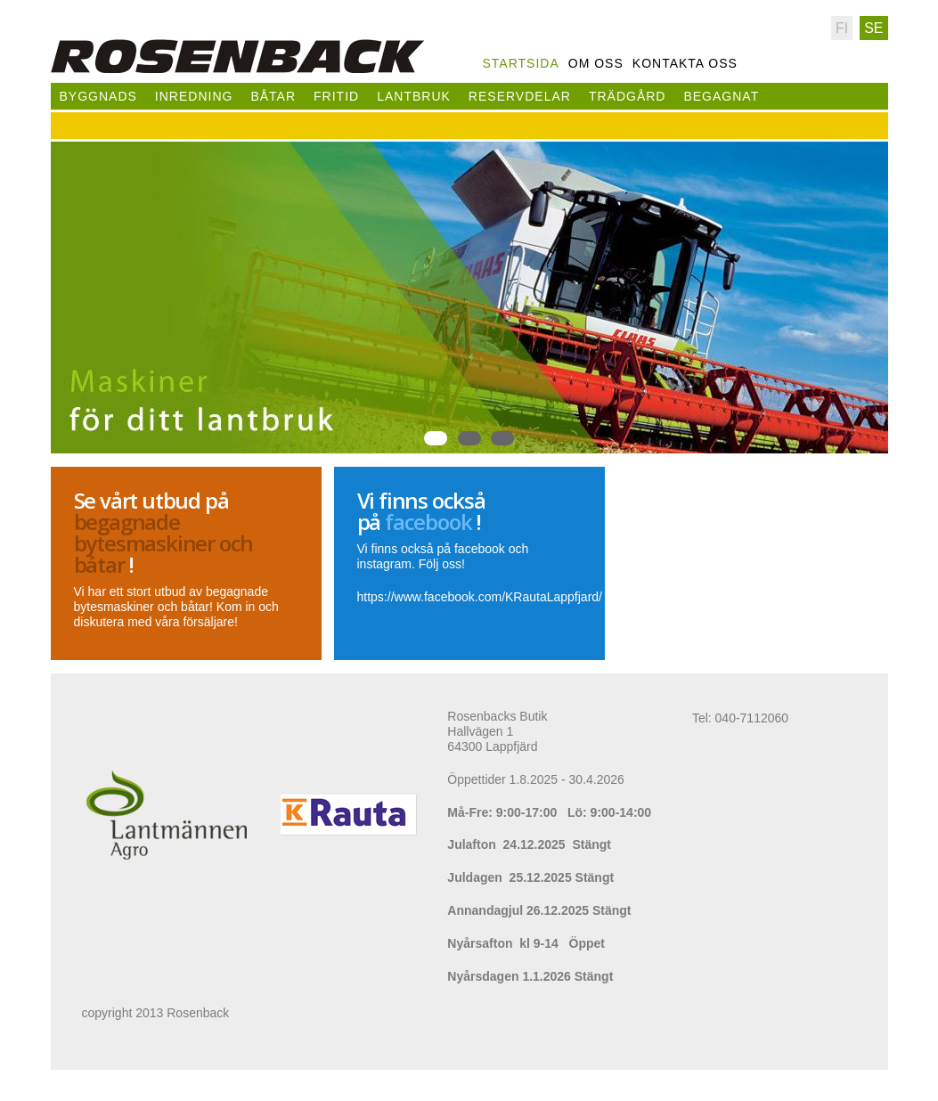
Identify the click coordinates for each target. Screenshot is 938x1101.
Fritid (336, 96)
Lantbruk (414, 96)
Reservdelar (520, 96)
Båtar (273, 96)
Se (873, 28)
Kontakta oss (685, 63)
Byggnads (98, 96)
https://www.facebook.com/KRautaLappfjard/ (479, 597)
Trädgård (627, 96)
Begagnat (721, 96)
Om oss (596, 63)
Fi (842, 28)
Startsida (521, 63)
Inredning (194, 96)
